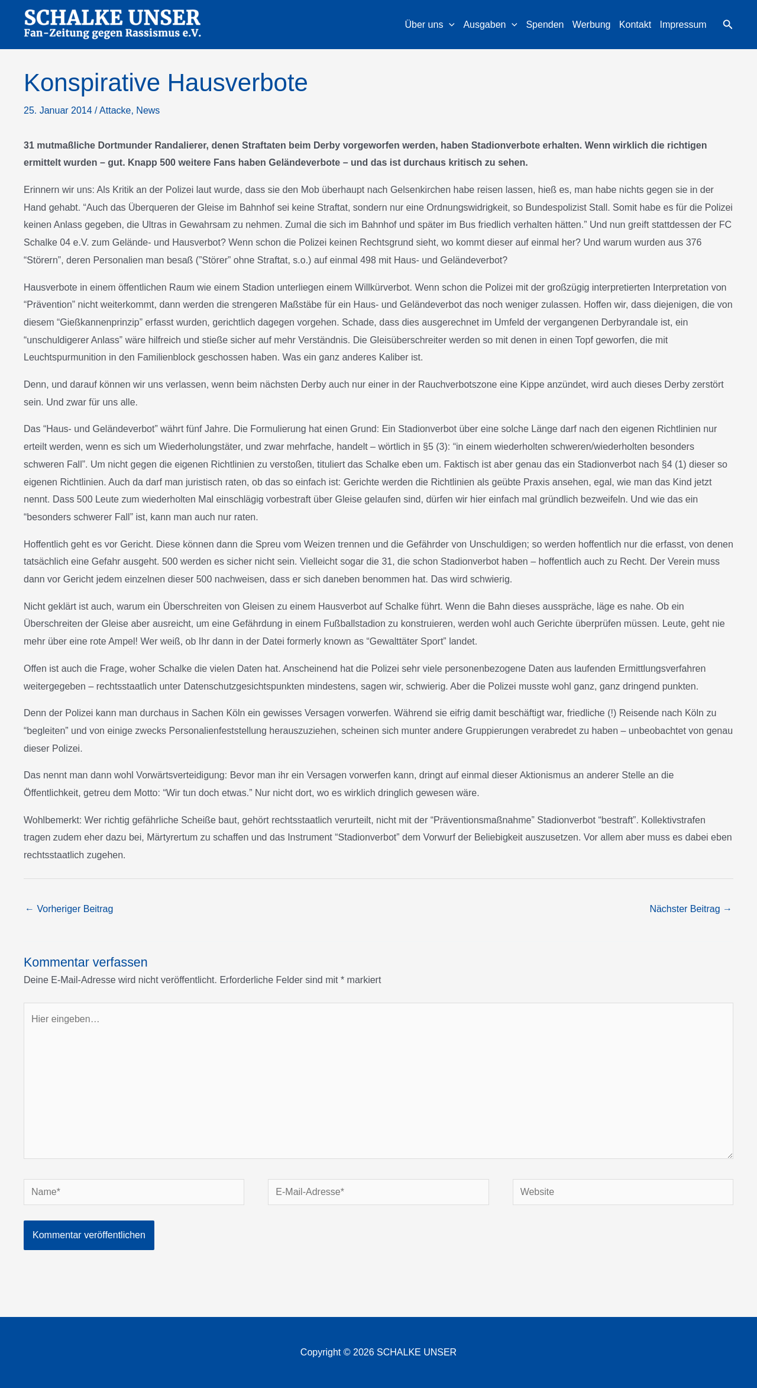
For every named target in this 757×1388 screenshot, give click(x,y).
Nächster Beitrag (690, 909)
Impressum (683, 25)
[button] (728, 25)
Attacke (115, 110)
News (148, 110)
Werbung (591, 25)
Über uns (430, 25)
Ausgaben (490, 25)
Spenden (545, 25)
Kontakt (635, 25)
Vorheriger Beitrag (69, 909)
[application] (449, 25)
